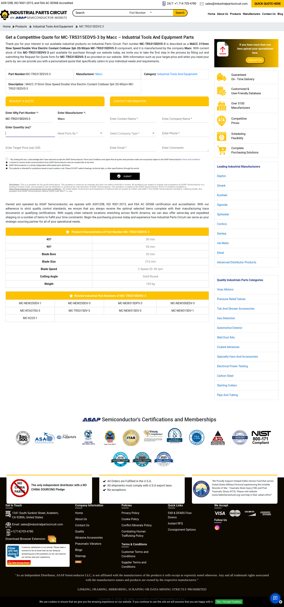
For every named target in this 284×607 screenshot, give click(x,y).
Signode (222, 204)
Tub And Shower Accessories (236, 308)
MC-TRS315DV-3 (79, 310)
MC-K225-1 (30, 318)
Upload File (255, 60)
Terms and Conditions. (191, 159)
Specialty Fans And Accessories (237, 356)
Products (235, 14)
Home (211, 14)
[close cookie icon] (280, 602)
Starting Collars (227, 385)
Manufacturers (251, 14)
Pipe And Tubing (227, 395)
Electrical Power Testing (232, 366)
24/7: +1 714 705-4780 (179, 3)
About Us (222, 14)
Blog (280, 14)
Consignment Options (182, 529)
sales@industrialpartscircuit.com (224, 3)
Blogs (78, 550)
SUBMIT (124, 176)
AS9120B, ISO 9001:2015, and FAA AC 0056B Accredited (37, 3)
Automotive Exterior (229, 328)
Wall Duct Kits (226, 337)
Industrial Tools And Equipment (53, 26)
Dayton (221, 176)
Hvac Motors (225, 289)
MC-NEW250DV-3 (79, 303)
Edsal (220, 252)
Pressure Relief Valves (231, 299)
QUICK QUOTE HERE (268, 3)
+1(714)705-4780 (22, 531)
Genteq (221, 233)
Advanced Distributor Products (236, 262)
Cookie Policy (130, 519)
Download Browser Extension (31, 539)
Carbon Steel (225, 376)
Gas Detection (226, 318)
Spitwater (223, 214)
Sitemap (80, 556)
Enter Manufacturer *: (72, 113)
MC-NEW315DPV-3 (130, 303)
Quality (79, 531)
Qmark (221, 185)
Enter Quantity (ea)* (18, 127)
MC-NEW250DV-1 (30, 303)
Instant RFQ (175, 523)
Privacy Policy (130, 513)
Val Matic (223, 243)
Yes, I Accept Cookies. (229, 601)
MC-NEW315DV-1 (183, 310)
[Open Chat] (275, 598)
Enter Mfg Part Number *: (22, 113)
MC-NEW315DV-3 (130, 310)
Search (180, 12)
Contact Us (269, 14)
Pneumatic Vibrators (88, 543)
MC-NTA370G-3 (30, 310)
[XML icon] (78, 562)
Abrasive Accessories (89, 537)
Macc (98, 74)
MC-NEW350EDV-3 (183, 303)
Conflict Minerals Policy (137, 525)
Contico (222, 224)
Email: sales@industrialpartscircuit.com (37, 524)
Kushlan (222, 195)
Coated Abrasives (228, 347)
